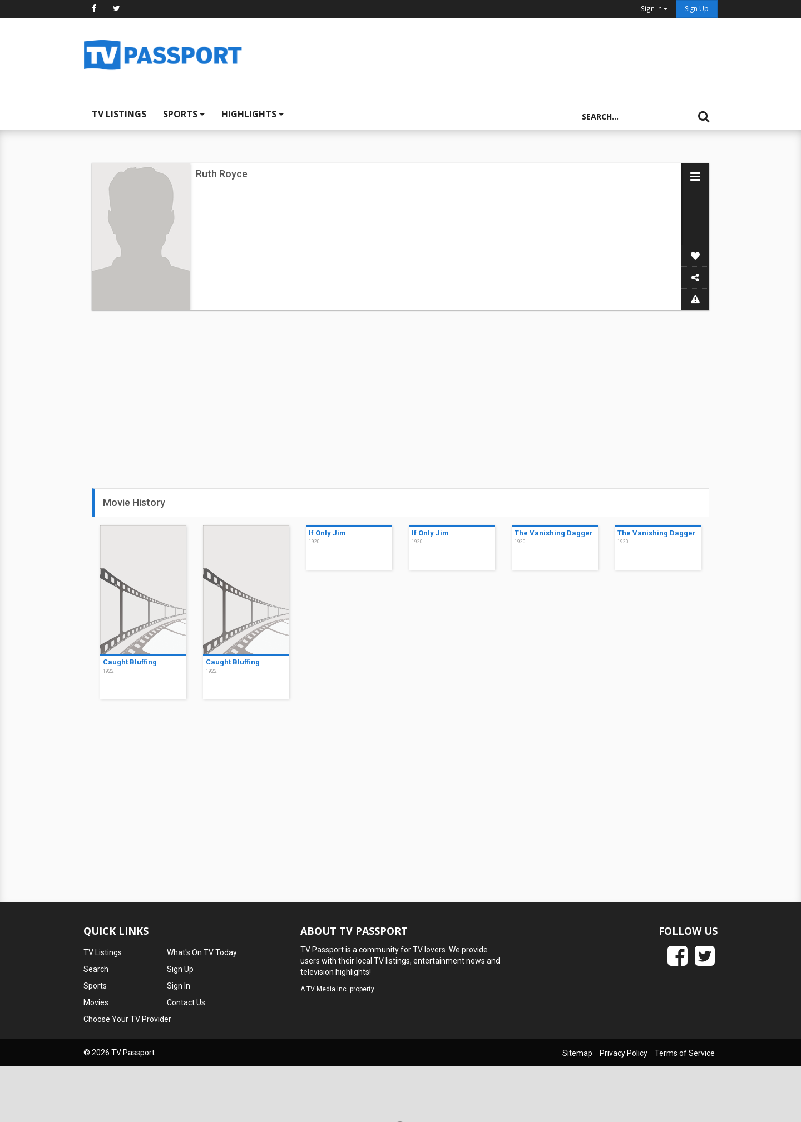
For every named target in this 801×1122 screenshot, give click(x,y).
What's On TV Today (202, 952)
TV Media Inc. (327, 989)
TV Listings (119, 114)
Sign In (178, 985)
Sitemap (577, 1053)
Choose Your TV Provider (127, 1019)
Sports (184, 114)
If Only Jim (327, 533)
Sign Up (697, 8)
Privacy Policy (623, 1053)
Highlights (252, 114)
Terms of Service (685, 1053)
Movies (95, 1002)
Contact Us (186, 1002)
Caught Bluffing (130, 662)
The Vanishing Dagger (554, 533)
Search (95, 969)
